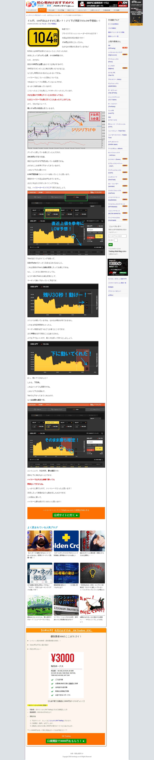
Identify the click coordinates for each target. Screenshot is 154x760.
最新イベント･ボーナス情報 (116, 32)
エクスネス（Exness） (114, 159)
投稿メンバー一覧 (113, 36)
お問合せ (110, 295)
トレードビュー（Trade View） (117, 131)
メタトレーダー (82, 10)
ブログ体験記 (51, 24)
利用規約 (110, 287)
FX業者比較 (106, 10)
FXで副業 (116, 10)
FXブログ (42, 10)
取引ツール (71, 10)
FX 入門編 (61, 10)
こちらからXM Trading (55, 720)
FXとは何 (51, 10)
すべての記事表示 (113, 24)
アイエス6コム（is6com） (115, 148)
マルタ (44, 24)
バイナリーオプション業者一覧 (117, 283)
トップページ (32, 10)
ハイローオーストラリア (42, 187)
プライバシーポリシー (114, 291)
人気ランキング (94, 10)
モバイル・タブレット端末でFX (117, 279)
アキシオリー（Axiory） (115, 79)
